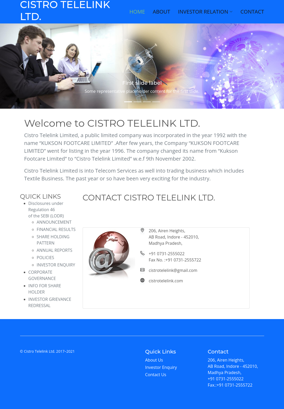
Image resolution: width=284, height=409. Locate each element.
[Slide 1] (128, 102)
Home (137, 11)
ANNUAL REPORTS (54, 250)
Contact (252, 11)
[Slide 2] (137, 102)
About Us (154, 360)
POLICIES (45, 257)
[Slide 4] (156, 102)
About (161, 11)
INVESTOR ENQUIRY (56, 265)
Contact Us (155, 374)
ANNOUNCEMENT (54, 222)
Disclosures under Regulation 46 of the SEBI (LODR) (46, 209)
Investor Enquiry (161, 367)
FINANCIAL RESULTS (56, 229)
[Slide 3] (147, 102)
